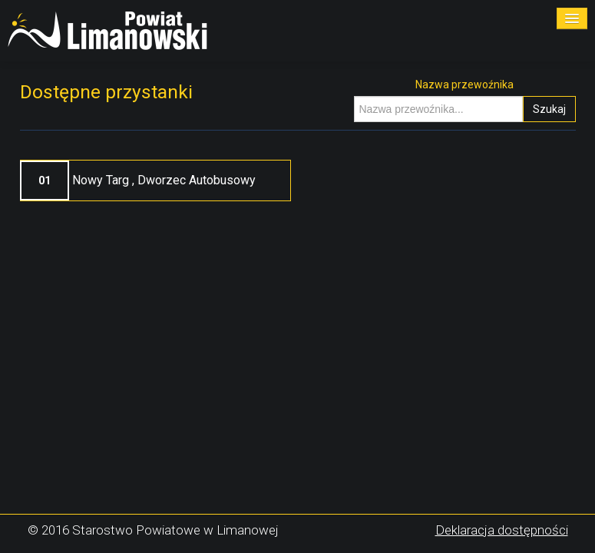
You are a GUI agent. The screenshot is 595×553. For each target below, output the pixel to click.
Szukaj (549, 109)
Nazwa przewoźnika (464, 84)
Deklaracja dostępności (501, 530)
